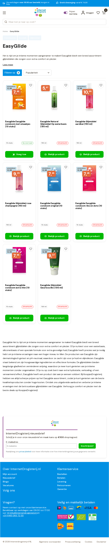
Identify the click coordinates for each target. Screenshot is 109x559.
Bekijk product (54, 154)
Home (5, 31)
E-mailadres (12, 442)
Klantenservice (67, 469)
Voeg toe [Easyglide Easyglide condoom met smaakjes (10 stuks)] (19, 154)
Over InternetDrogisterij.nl (22, 469)
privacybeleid (25, 451)
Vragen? (9, 502)
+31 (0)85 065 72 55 (13, 515)
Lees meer (8, 64)
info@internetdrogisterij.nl (23, 512)
